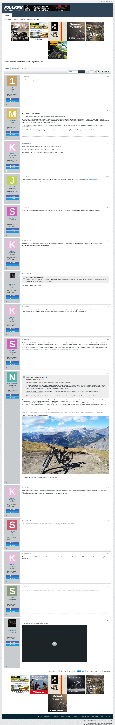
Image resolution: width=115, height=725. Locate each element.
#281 (107, 487)
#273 (107, 143)
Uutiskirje (76, 716)
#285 (107, 620)
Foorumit (7, 15)
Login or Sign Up (106, 1)
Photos (24, 68)
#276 (107, 240)
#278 (107, 307)
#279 (107, 340)
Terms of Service (65, 716)
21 (87, 671)
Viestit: (9, 95)
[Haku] (76, 71)
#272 (107, 110)
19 (78, 671)
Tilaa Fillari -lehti (97, 716)
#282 (107, 520)
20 (83, 671)
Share (12, 99)
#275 (107, 207)
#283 (107, 554)
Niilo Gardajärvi (35, 477)
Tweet (12, 101)
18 (74, 671)
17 (70, 671)
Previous (52, 671)
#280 (107, 373)
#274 (107, 176)
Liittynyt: (9, 94)
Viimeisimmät (15, 68)
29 (96, 671)
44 (100, 671)
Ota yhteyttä (47, 716)
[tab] (7, 68)
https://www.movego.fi (44, 80)
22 (91, 671)
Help (39, 716)
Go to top (108, 716)
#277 (107, 273)
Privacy (55, 716)
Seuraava (107, 671)
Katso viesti (44, 277)
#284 (107, 587)
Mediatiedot (85, 716)
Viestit (7, 68)
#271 (107, 77)
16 (65, 671)
